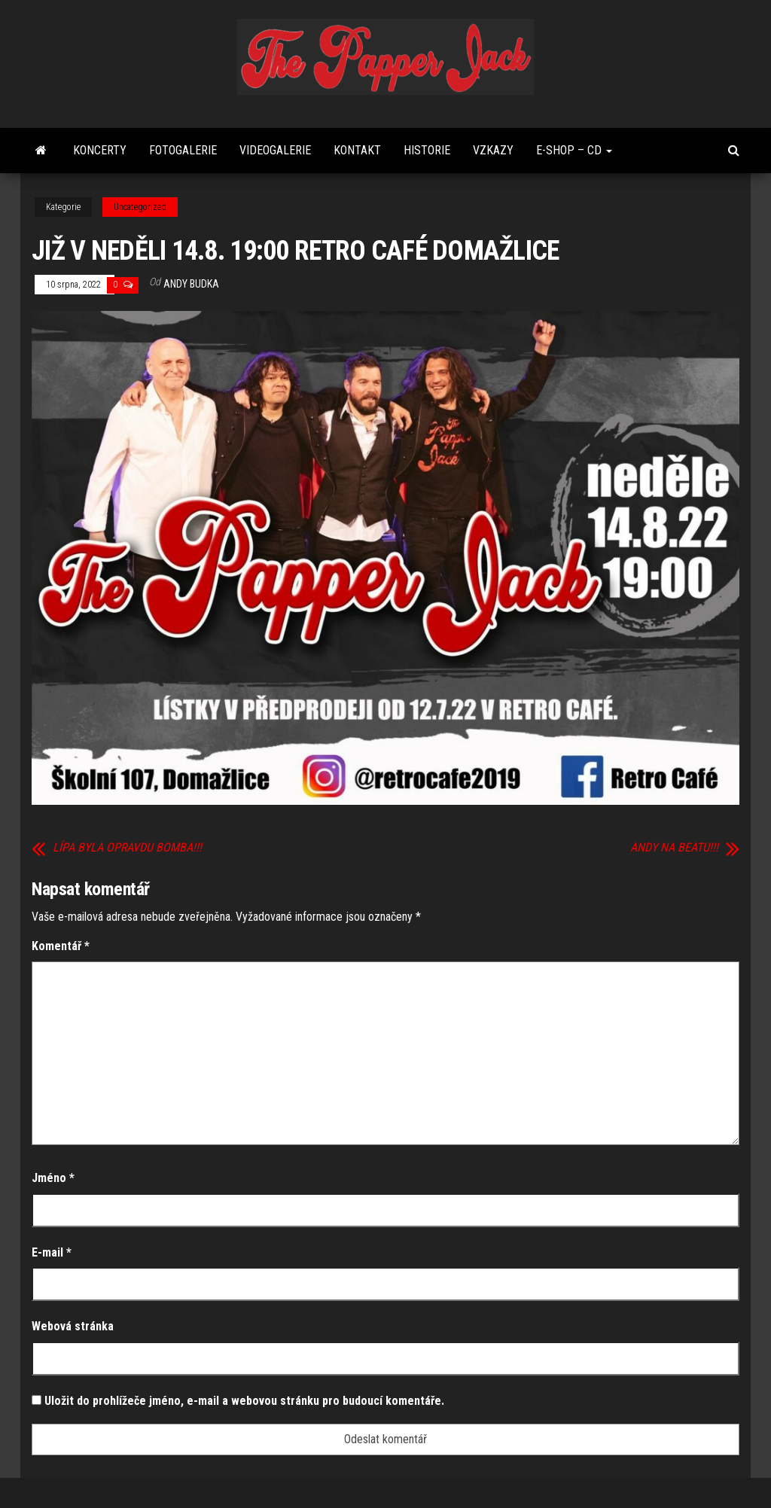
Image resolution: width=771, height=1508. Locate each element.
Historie (427, 150)
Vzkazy (493, 150)
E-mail (52, 1252)
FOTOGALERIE (183, 150)
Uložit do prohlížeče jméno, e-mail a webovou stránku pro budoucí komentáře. (244, 1401)
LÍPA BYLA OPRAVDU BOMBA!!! (127, 848)
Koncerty (99, 150)
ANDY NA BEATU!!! (674, 848)
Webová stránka (73, 1326)
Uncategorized (140, 207)
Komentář (61, 946)
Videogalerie (275, 150)
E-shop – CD (574, 150)
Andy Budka (191, 284)
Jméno (53, 1178)
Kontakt (357, 150)
